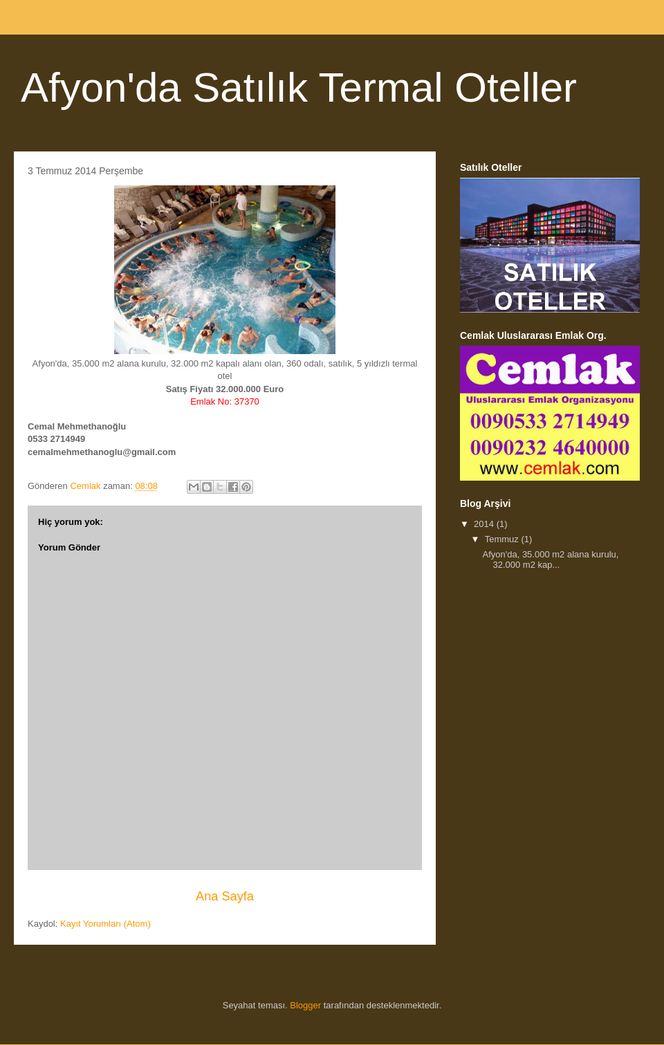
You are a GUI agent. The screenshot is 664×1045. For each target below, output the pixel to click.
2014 (485, 524)
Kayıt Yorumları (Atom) (105, 923)
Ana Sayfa (225, 896)
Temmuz (503, 539)
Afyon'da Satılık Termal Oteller (299, 87)
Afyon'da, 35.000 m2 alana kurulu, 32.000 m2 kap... (550, 560)
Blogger (305, 1005)
